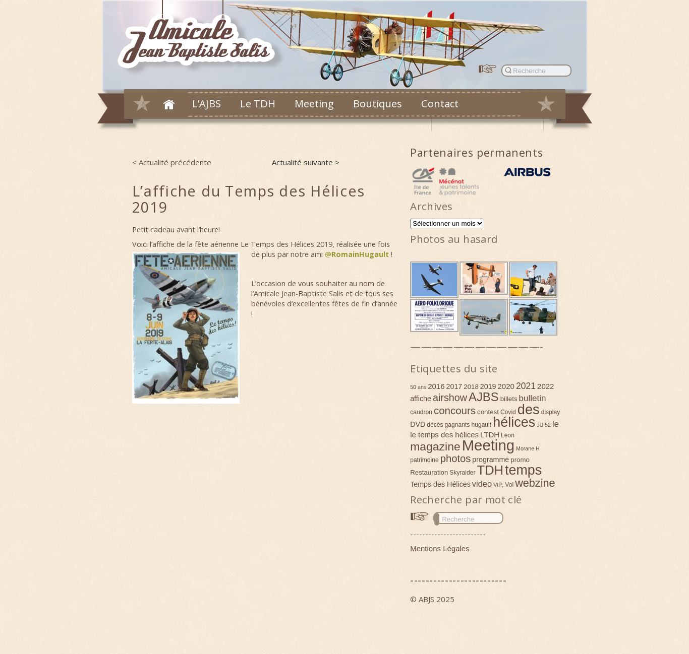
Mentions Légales (440, 548)
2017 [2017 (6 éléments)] (454, 386)
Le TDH (257, 103)
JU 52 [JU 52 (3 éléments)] (544, 425)
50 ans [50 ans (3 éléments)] (418, 387)
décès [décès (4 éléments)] (435, 424)
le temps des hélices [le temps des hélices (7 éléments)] (444, 434)
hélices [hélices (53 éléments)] (514, 422)
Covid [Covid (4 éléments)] (508, 412)
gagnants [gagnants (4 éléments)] (457, 424)
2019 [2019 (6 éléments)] (488, 386)
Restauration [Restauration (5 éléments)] (429, 472)
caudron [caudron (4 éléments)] (421, 412)
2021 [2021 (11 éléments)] (526, 386)
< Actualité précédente (171, 162)
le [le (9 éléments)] (555, 423)
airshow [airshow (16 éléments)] (450, 397)
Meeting (314, 103)
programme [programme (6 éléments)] (490, 459)
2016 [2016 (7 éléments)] (436, 386)
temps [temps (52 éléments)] (523, 470)
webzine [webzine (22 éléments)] (535, 483)
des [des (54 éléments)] (529, 409)
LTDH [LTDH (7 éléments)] (489, 434)
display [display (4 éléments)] (550, 412)
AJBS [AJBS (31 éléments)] (484, 397)
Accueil (169, 104)
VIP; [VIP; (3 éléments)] (498, 485)
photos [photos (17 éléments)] (455, 458)
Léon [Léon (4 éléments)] (507, 435)
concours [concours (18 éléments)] (455, 410)
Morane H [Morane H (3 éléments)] (528, 448)
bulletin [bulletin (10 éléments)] (532, 398)
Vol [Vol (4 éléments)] (509, 484)
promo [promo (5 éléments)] (520, 460)
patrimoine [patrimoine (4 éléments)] (424, 460)
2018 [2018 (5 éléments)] (471, 386)
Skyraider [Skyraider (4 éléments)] (462, 472)
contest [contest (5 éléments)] (488, 412)
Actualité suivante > (305, 162)
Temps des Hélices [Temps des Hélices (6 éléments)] (440, 484)
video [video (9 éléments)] (482, 483)
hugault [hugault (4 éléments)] (481, 424)
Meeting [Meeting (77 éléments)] (488, 445)
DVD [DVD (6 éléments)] (417, 424)
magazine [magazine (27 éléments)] (435, 446)
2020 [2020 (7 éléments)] (506, 386)
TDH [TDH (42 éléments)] (490, 470)
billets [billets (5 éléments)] (509, 399)
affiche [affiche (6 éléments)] (420, 399)
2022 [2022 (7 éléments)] (545, 386)
